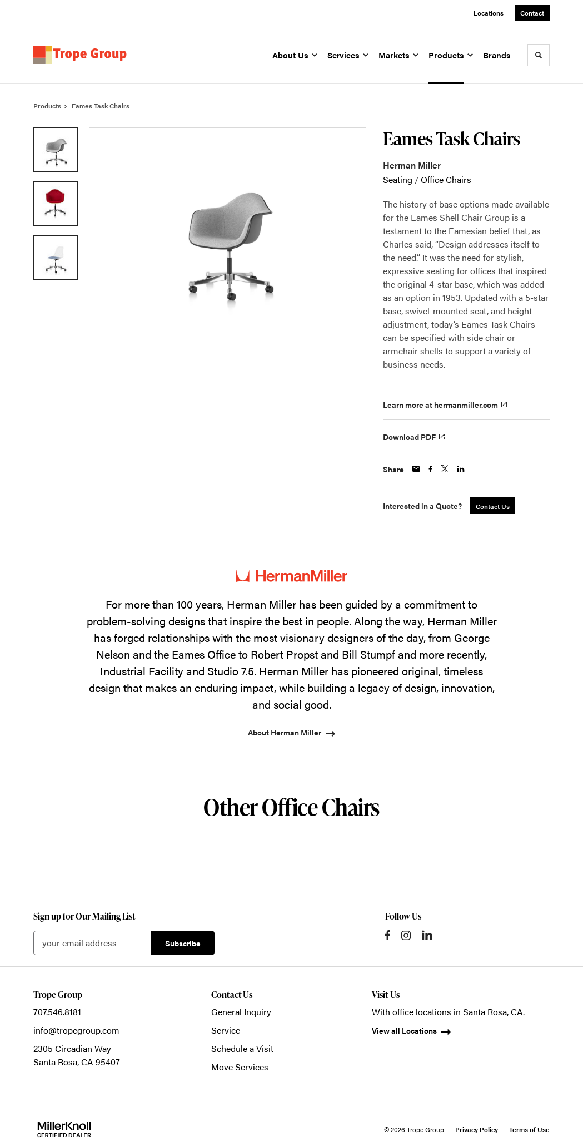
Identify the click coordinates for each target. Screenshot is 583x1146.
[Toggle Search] (538, 55)
